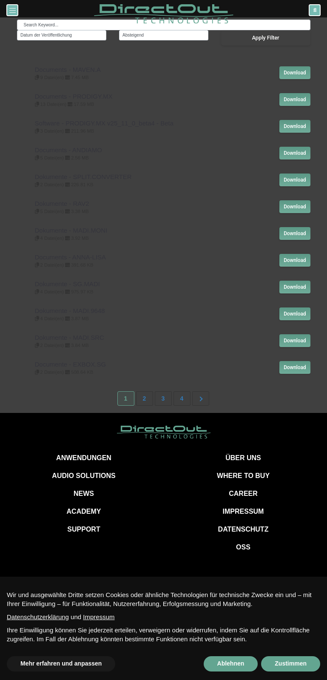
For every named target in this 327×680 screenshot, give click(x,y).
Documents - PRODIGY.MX (74, 96)
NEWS (84, 493)
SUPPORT (83, 529)
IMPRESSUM (243, 511)
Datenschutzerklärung (38, 616)
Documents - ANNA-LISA (70, 257)
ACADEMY (84, 511)
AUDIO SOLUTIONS (83, 475)
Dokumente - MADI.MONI (71, 230)
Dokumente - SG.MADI (67, 283)
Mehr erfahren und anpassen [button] (61, 663)
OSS (243, 547)
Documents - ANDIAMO (68, 150)
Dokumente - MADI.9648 (70, 310)
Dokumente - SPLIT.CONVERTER (83, 176)
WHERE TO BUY (243, 475)
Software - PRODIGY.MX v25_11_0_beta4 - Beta (104, 123)
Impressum (98, 616)
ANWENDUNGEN (83, 457)
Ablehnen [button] (231, 663)
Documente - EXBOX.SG (70, 364)
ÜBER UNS (243, 457)
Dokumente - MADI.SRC (69, 337)
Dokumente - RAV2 (62, 203)
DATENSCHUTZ (243, 529)
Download (295, 73)
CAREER (243, 493)
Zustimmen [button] (291, 663)
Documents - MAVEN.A (68, 69)
